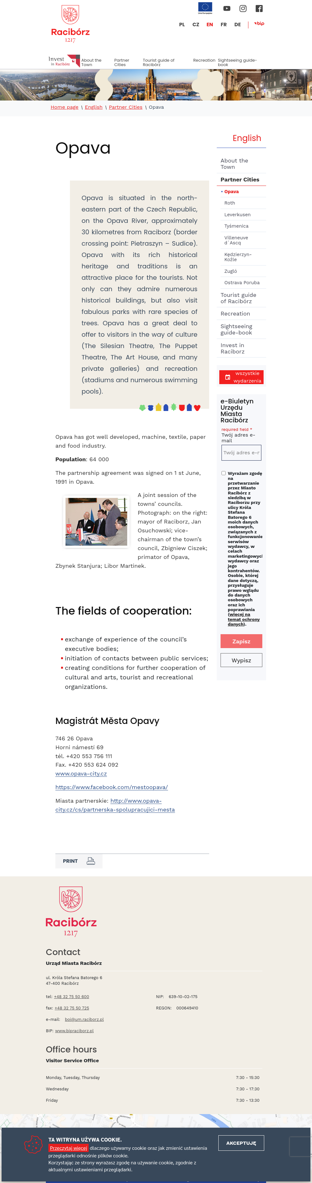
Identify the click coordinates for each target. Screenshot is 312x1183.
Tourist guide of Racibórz (158, 62)
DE (237, 24)
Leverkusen (237, 215)
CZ (195, 24)
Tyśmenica (236, 226)
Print (79, 861)
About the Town (91, 62)
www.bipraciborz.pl (74, 1030)
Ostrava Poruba (242, 282)
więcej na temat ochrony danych (244, 619)
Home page (64, 107)
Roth (229, 203)
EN (210, 24)
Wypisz (241, 660)
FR (224, 24)
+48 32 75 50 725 (72, 1008)
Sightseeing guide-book (237, 62)
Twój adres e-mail (241, 436)
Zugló (230, 271)
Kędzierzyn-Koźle (238, 257)
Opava (231, 191)
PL (182, 24)
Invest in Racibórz (64, 61)
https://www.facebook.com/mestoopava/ (111, 787)
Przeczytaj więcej (68, 1147)
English (94, 107)
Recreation (204, 60)
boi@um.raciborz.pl (84, 1019)
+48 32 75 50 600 (71, 996)
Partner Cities (121, 62)
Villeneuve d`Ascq (236, 240)
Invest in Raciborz (233, 348)
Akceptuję (241, 1143)
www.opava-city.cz (81, 773)
